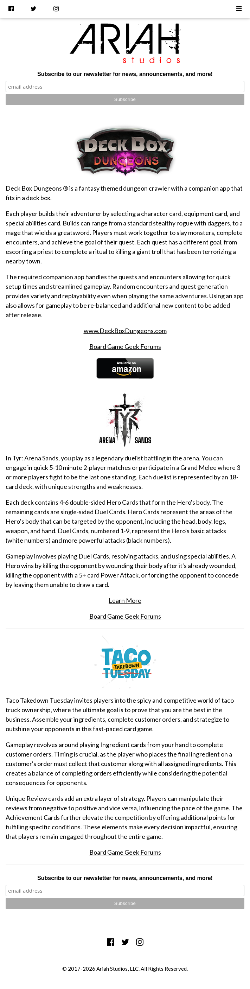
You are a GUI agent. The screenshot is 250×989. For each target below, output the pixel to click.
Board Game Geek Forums (125, 346)
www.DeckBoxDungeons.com (125, 330)
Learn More (125, 600)
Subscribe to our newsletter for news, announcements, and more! (125, 74)
